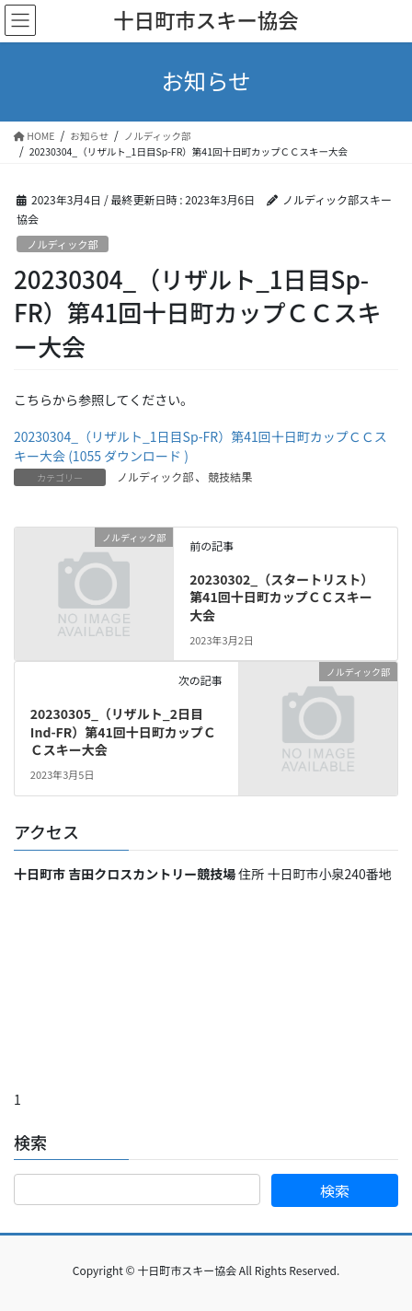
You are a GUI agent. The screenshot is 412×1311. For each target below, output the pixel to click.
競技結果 (230, 476)
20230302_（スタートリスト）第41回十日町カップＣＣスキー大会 (281, 597)
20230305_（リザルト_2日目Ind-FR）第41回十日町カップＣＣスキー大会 (123, 731)
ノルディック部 (62, 244)
